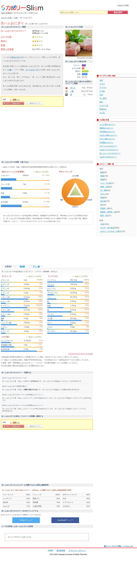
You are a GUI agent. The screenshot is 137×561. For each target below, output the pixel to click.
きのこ (103, 194)
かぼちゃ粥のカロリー (108, 135)
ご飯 (72, 91)
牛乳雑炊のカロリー (107, 132)
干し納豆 (103, 98)
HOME (50, 550)
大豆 (101, 95)
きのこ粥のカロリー (107, 139)
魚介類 (103, 201)
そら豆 (102, 113)
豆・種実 (103, 190)
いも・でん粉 (105, 183)
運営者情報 (60, 551)
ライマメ (103, 88)
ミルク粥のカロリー (107, 124)
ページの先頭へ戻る (127, 546)
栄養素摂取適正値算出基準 (78, 354)
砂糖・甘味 (104, 187)
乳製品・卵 (104, 208)
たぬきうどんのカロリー (109, 150)
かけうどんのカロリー (108, 146)
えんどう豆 (104, 106)
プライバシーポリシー (77, 551)
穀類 (102, 172)
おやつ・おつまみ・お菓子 (110, 231)
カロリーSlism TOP (112, 546)
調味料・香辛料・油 (108, 212)
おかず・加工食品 (107, 228)
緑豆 (101, 80)
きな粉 (102, 91)
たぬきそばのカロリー (108, 157)
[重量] (6, 99)
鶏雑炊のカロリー (106, 128)
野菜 (102, 176)
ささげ (102, 84)
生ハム (72, 88)
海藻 (102, 198)
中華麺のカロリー (106, 143)
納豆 (101, 102)
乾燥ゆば (103, 109)
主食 (102, 224)
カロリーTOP (123, 5)
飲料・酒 (103, 216)
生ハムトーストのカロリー (110, 153)
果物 (102, 179)
